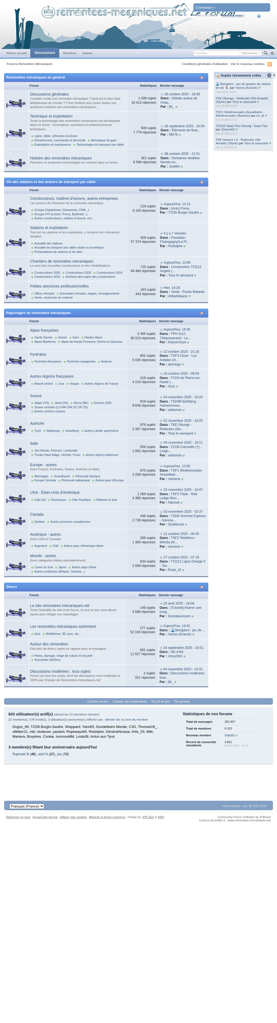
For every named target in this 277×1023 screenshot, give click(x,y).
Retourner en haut (18, 817)
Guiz (171, 386)
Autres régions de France (101, 383)
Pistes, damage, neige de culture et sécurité (63, 655)
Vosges (74, 383)
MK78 (173, 134)
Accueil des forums (45, 817)
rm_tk (260, 115)
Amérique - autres (45, 534)
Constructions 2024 (109, 272)
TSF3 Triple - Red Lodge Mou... (178, 496)
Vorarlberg (72, 430)
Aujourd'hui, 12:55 (176, 466)
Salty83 (230, 735)
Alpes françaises (44, 330)
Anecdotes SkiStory (47, 659)
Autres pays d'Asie (84, 567)
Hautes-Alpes (93, 337)
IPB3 (161, 817)
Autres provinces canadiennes (70, 521)
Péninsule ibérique (87, 476)
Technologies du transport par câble (100, 144)
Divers (11, 587)
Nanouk (174, 502)
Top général (182, 701)
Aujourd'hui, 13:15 (177, 204)
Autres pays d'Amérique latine (83, 545)
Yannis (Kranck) (246, 87)
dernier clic (112, 719)
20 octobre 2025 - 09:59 (181, 373)
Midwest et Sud (107, 499)
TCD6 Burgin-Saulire (183, 212)
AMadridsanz (177, 296)
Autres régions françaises (52, 376)
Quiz (37, 633)
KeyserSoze (177, 342)
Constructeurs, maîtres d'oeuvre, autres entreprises (74, 198)
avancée (272, 53)
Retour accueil (16, 53)
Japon (62, 567)
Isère (75, 337)
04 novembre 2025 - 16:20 (183, 397)
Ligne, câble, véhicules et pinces (55, 136)
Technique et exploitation (51, 116)
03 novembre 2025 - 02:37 (183, 512)
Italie (34, 443)
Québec (39, 521)
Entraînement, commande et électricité (59, 140)
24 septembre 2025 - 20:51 (183, 648)
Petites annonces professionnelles (59, 286)
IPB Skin (148, 817)
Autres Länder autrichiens (101, 430)
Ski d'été (177, 652)
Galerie (87, 53)
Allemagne (41, 476)
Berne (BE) (81, 402)
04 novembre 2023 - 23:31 (183, 669)
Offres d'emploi (44, 293)
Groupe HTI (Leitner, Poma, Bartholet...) (60, 214)
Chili (55, 545)
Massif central (43, 383)
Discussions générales (49, 94)
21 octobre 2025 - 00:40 (181, 534)
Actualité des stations (48, 243)
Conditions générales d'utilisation (205, 64)
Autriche (37, 423)
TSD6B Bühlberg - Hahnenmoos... (179, 404)
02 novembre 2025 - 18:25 (183, 421)
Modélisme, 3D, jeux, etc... (63, 633)
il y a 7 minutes (175, 233)
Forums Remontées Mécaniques (29, 64)
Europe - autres (43, 465)
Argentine (40, 545)
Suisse (36, 396)
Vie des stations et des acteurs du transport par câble (51, 182)
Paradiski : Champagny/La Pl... (174, 240)
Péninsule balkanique (75, 480)
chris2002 (175, 656)
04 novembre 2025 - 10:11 (183, 443)
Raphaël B (20, 754)
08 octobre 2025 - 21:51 (182, 154)
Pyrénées (38, 354)
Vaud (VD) (61, 402)
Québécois (176, 524)
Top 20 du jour (160, 701)
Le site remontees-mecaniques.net (59, 605)
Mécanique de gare (104, 140)
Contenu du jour (98, 701)
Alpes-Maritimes (45, 341)
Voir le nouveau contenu (248, 64)
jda (59, 754)
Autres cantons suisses (49, 411)
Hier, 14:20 (172, 288)
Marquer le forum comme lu (107, 817)
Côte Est (40, 499)
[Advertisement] (138, 777)
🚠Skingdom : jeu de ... (188, 630)
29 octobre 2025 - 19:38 (182, 94)
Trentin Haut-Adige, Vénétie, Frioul (57, 454)
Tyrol (37, 430)
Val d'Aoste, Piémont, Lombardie (56, 450)
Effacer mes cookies (73, 817)
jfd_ (171, 107)
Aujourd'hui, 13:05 (177, 262)
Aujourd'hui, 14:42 (176, 626)
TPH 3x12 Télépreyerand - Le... (175, 336)
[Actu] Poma (180, 208)
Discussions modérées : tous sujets (60, 671)
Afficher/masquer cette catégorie (202, 77)
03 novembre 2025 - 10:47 (183, 490)
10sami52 (228, 129)
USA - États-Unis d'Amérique (55, 492)
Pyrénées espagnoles (81, 361)
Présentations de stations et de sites (58, 251)
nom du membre (136, 719)
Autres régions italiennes (102, 454)
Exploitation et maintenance (52, 144)
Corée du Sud (43, 567)
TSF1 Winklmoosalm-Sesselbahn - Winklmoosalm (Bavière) (240, 113)
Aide (262, 16)
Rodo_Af (174, 570)
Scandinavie (62, 476)
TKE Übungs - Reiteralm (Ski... (176, 427)
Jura (61, 383)
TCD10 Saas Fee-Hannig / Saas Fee (241, 126)
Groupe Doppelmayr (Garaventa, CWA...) (61, 209)
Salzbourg (53, 430)
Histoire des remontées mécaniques (61, 158)
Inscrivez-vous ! (233, 15)
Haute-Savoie (43, 337)
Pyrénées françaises (47, 361)
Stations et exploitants (49, 227)
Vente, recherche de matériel (53, 297)
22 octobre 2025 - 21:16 (181, 352)
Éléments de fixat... (186, 130)
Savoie (62, 337)
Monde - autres (43, 556)
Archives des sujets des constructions (90, 276)
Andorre (106, 361)
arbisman (175, 410)
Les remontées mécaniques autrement (63, 626)
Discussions (45, 53)
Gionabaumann (179, 616)
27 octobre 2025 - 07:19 (181, 557)
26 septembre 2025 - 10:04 (184, 126)
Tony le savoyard (244, 101)
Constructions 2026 (47, 272)
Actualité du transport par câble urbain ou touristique (69, 247)
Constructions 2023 (47, 276)
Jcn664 (174, 166)
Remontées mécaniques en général (35, 77)
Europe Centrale (45, 480)
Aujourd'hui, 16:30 (176, 329)
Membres (69, 53)
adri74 (43, 754)
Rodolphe (175, 246)
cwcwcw (174, 479)
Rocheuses (58, 499)
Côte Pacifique (81, 499)
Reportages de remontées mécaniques (38, 313)
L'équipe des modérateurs (130, 701)
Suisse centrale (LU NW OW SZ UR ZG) (61, 407)
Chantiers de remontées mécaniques (61, 261)
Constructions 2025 (78, 272)
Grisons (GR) (102, 402)
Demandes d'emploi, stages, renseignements (90, 293)
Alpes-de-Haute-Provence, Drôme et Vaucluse (91, 341)
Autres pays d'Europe (109, 480)
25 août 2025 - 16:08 (178, 603)
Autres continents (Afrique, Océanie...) (59, 571)
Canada (37, 514)
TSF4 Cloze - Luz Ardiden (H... (178, 358)
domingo (174, 364)
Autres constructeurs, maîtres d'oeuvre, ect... (64, 218)
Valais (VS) (41, 402)
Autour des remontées (49, 644)
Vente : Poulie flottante (188, 292)
